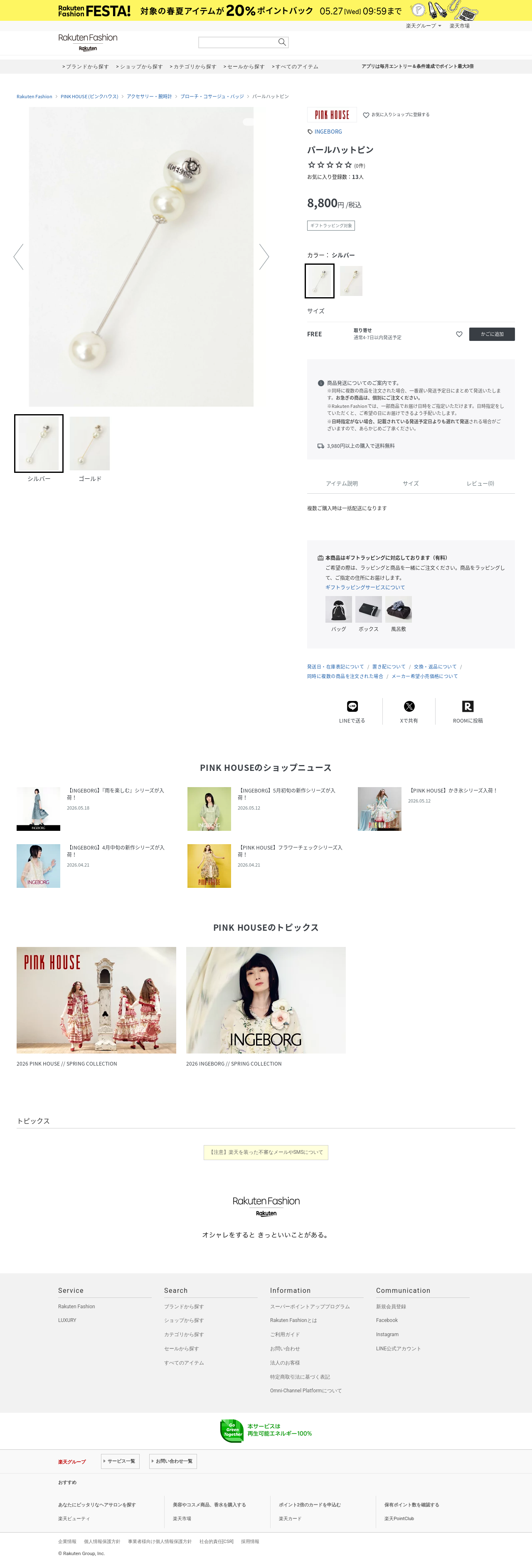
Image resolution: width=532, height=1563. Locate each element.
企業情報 (67, 1541)
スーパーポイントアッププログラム (310, 1307)
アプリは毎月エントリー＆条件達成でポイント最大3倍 (418, 66)
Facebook (387, 1320)
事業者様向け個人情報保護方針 (160, 1541)
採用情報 (250, 1541)
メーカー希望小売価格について (425, 676)
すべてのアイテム (184, 1363)
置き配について (389, 666)
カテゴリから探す (184, 1334)
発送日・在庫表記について (335, 666)
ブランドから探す (184, 1307)
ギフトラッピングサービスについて (365, 587)
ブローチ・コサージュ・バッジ (212, 96)
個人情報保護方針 (102, 1541)
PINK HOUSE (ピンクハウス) (89, 96)
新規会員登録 (391, 1307)
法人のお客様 (285, 1363)
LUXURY (67, 1320)
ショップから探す (184, 1320)
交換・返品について (435, 666)
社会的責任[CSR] (217, 1541)
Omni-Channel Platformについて (306, 1391)
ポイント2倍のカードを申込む (310, 1505)
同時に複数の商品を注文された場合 (345, 676)
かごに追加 (492, 334)
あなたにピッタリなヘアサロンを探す (97, 1505)
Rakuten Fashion (122, 42)
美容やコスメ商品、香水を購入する (209, 1505)
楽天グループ (421, 26)
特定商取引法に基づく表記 (300, 1377)
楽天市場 (460, 26)
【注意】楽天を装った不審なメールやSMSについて (266, 1152)
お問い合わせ (285, 1349)
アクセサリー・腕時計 (149, 96)
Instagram (387, 1334)
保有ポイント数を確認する (411, 1505)
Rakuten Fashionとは (293, 1320)
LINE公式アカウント (398, 1349)
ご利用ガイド (285, 1334)
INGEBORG (328, 131)
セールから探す (181, 1349)
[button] (18, 257)
